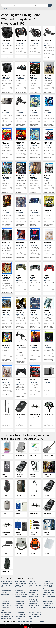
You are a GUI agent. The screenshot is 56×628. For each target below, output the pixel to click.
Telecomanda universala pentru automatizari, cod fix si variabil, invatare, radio (21, 594)
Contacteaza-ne (20, 621)
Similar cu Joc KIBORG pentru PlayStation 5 (6, 225)
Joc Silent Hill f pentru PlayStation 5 (7, 244)
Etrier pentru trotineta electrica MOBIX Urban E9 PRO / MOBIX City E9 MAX (49, 585)
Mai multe (29, 627)
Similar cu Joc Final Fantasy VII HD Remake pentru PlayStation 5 (48, 327)
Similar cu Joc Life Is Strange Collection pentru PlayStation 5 (35, 327)
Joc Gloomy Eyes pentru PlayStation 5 (34, 244)
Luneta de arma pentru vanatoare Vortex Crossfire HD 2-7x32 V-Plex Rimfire (20, 605)
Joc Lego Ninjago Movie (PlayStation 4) (6, 177)
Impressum (29, 621)
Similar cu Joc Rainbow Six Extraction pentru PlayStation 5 (48, 225)
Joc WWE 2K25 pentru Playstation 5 (20, 244)
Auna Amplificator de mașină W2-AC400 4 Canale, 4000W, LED (7, 592)
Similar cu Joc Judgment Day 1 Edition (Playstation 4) (21, 192)
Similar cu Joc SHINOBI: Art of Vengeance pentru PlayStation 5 (7, 292)
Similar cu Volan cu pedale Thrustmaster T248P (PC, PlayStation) (34, 57)
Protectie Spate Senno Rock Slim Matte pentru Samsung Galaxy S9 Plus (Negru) (49, 605)
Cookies (36, 621)
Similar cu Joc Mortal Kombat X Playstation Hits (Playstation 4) (34, 92)
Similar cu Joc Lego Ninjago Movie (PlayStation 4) (6, 192)
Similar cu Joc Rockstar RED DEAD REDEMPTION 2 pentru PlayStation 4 (21, 159)
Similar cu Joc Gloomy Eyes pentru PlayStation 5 (35, 259)
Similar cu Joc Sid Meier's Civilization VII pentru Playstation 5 (48, 259)
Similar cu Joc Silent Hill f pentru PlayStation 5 (7, 258)
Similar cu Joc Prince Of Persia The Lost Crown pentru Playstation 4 (35, 159)
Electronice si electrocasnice (8, 12)
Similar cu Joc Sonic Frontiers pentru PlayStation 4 (34, 125)
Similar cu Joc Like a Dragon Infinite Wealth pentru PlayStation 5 (20, 327)
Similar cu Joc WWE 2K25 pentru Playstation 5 (21, 258)
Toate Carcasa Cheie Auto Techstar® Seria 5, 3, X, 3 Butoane (20, 431)
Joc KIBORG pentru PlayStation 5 (6, 210)
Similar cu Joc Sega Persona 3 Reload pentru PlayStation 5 (49, 125)
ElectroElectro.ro (7, 2)
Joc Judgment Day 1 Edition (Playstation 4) (20, 177)
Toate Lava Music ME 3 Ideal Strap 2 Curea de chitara (6, 431)
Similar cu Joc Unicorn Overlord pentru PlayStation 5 (20, 225)
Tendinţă (41, 621)
